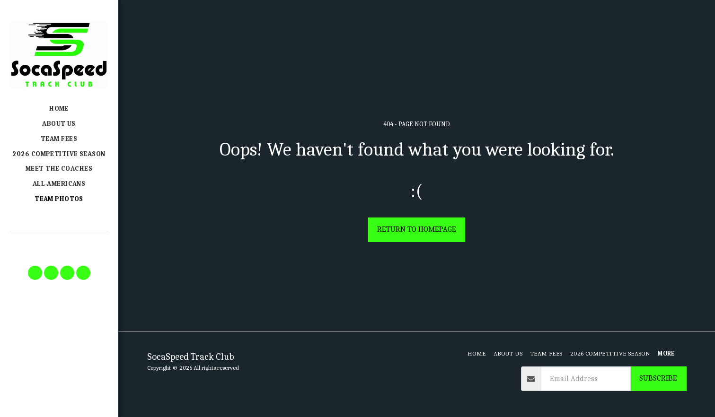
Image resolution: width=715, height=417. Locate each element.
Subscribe (658, 378)
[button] (35, 273)
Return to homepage (416, 229)
